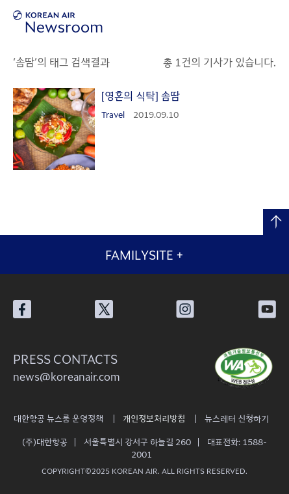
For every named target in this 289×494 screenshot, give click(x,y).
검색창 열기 (235, 21)
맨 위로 (276, 222)
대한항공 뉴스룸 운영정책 (58, 418)
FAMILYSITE (144, 254)
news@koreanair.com (66, 376)
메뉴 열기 (271, 21)
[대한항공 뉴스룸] (58, 21)
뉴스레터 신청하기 (237, 418)
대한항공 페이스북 (22, 309)
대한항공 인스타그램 (185, 309)
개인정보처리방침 (154, 418)
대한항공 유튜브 (267, 309)
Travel (113, 114)
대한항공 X (104, 309)
